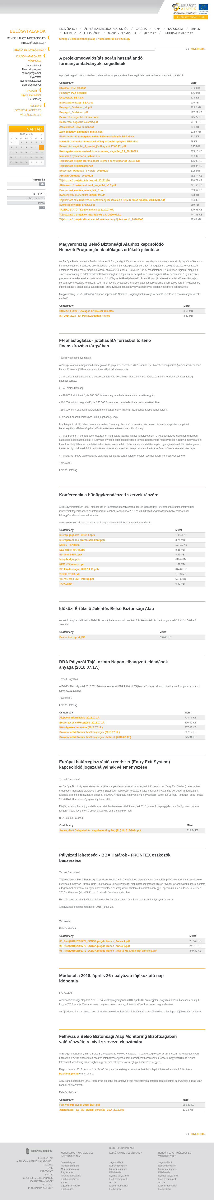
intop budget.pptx (69, 559)
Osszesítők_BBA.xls (71, 97)
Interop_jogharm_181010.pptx (77, 535)
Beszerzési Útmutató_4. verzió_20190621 (83, 170)
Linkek (195, 28)
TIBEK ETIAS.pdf (69, 574)
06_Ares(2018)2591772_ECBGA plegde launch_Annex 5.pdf (94, 946)
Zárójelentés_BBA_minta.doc (76, 127)
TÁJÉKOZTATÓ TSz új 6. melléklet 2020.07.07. (86, 209)
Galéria (141, 28)
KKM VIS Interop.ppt (71, 564)
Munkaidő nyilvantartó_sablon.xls (79, 156)
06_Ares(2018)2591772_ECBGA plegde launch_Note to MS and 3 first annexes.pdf (108, 950)
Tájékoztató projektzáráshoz (76, 165)
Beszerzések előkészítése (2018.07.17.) (82, 722)
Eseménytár (68, 28)
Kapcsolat (175, 28)
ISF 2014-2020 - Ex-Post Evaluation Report (84, 315)
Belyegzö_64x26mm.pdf (73, 112)
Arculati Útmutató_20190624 (76, 175)
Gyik (157, 28)
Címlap (63, 38)
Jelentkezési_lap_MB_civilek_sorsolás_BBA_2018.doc (91, 1109)
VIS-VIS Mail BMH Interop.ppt (76, 579)
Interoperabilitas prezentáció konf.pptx (82, 540)
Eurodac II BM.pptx (70, 554)
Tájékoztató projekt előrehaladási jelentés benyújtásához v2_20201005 (101, 219)
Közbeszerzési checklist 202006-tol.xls (82, 195)
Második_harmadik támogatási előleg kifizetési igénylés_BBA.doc (98, 141)
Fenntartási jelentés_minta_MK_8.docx (82, 190)
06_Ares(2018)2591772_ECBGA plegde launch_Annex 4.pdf (94, 941)
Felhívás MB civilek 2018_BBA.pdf (79, 1104)
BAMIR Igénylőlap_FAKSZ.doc (77, 204)
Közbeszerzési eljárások (82, 33)
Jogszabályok (33, 65)
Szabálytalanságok (122, 33)
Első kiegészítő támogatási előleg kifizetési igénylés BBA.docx (96, 136)
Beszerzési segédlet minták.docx (78, 117)
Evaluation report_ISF (72, 637)
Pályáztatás (34, 77)
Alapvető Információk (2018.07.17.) (80, 717)
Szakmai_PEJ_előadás (72, 88)
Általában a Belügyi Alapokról (106, 28)
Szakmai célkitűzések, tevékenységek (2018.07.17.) (89, 732)
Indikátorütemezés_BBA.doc (76, 102)
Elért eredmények (31, 84)
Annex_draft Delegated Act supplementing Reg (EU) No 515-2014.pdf (100, 830)
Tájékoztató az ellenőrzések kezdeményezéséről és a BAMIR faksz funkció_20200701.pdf (112, 200)
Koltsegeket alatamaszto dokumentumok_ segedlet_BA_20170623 (98, 151)
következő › (198, 49)
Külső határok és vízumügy (114, 38)
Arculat (31, 90)
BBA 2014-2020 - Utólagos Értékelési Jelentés (86, 311)
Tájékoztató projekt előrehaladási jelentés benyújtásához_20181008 (99, 160)
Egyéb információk (31, 95)
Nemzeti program (31, 69)
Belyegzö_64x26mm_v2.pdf (75, 107)
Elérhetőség (34, 99)
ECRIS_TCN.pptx (69, 544)
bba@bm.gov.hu (69, 1073)
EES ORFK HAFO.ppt (72, 549)
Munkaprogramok (31, 73)
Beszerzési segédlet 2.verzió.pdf (78, 122)
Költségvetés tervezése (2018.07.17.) (81, 727)
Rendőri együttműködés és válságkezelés (27, 110)
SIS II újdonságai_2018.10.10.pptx (79, 569)
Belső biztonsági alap (30, 49)
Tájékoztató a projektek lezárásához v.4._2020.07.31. (90, 214)
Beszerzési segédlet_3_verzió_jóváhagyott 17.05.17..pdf (92, 146)
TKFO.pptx (65, 583)
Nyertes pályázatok (30, 80)
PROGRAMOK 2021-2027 (178, 33)
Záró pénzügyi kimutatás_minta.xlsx (80, 131)
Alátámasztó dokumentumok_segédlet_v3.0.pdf (87, 185)
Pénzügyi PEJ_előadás (73, 92)
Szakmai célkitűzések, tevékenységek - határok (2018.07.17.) (95, 737)
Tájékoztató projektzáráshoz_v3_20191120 (84, 180)
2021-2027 (150, 33)
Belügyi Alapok (193, 12)
